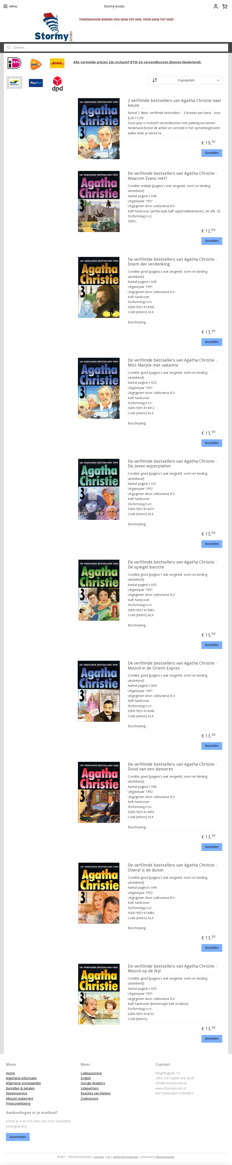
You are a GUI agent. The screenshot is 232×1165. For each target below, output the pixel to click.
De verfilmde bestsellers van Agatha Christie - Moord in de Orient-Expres (172, 666)
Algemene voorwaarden (23, 1083)
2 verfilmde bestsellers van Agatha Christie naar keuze (174, 103)
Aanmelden (18, 1137)
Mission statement (19, 1098)
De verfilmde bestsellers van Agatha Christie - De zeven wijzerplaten (172, 464)
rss (108, 1156)
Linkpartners (90, 1088)
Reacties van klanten (96, 1093)
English (86, 1078)
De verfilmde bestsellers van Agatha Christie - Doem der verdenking (172, 262)
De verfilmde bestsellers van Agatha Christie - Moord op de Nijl (172, 969)
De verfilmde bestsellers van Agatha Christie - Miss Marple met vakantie (172, 363)
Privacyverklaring (18, 1103)
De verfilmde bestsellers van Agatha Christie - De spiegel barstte (172, 565)
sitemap (99, 1156)
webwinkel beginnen (125, 1156)
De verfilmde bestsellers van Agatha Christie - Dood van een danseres (172, 767)
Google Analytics (93, 1083)
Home (10, 1073)
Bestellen (212, 153)
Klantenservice (16, 1093)
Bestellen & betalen (20, 1088)
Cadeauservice (91, 1073)
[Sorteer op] (185, 80)
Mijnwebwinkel (165, 1156)
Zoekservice (89, 1098)
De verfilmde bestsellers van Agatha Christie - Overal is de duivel (172, 868)
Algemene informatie (21, 1078)
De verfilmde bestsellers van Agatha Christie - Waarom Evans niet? (172, 176)
